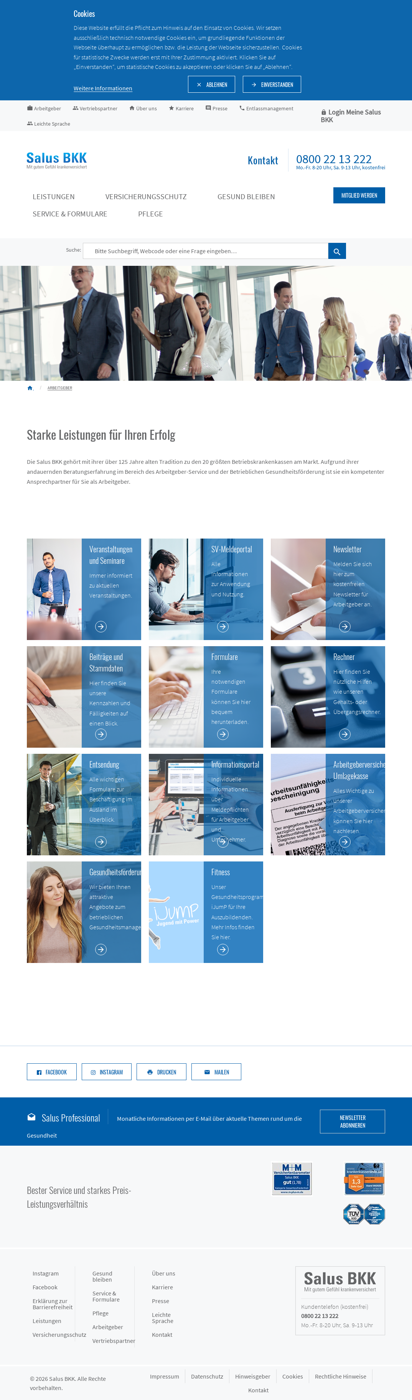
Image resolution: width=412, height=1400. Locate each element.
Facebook (45, 1287)
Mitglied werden (359, 195)
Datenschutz (207, 1376)
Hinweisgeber (252, 1376)
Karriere (162, 1287)
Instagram (46, 1273)
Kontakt (162, 1334)
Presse (160, 1301)
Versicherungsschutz (54, 1334)
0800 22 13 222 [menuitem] (334, 159)
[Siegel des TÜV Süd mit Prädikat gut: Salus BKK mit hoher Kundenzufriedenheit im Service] (356, 1214)
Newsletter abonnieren (353, 1121)
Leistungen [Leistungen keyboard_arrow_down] (54, 196)
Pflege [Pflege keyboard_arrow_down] (150, 213)
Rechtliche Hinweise (340, 1376)
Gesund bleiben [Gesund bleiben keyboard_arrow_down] (246, 196)
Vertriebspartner (113, 1340)
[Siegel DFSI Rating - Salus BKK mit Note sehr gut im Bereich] (356, 1178)
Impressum (164, 1376)
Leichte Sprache (162, 1318)
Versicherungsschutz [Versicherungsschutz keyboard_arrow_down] (146, 196)
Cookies (292, 1376)
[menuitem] (263, 161)
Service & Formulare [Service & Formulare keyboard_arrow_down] (70, 213)
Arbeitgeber (107, 1327)
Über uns (163, 1273)
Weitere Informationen (103, 88)
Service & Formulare (106, 1296)
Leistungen (47, 1321)
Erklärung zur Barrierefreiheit (53, 1304)
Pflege (100, 1313)
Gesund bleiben (102, 1276)
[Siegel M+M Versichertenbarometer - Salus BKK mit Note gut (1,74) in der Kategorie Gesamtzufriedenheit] (284, 1178)
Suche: (73, 249)
